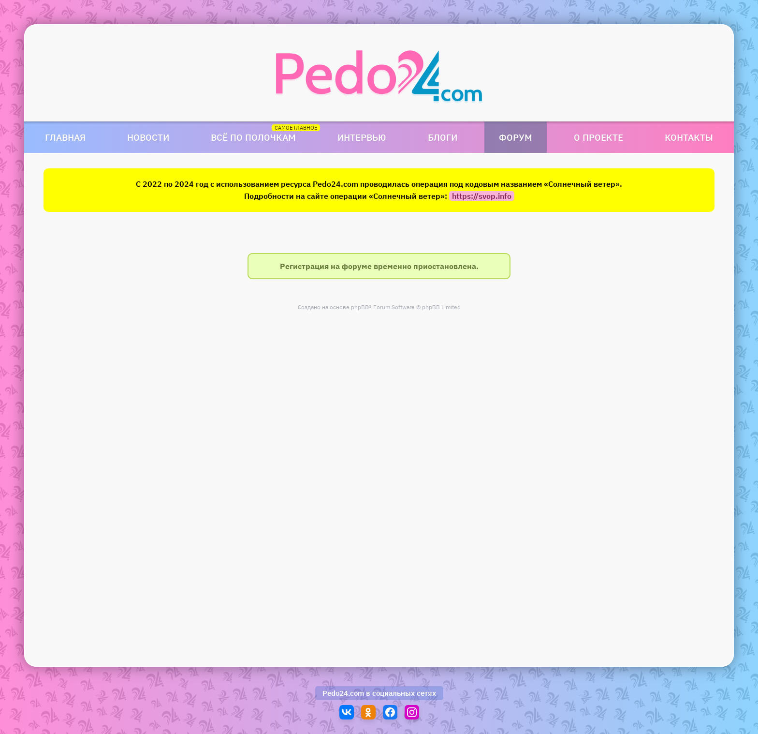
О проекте (598, 137)
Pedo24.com (343, 693)
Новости (148, 137)
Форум (515, 137)
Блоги (442, 137)
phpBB (360, 307)
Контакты (689, 137)
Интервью (361, 137)
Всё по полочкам (253, 137)
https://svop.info (481, 196)
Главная (65, 137)
